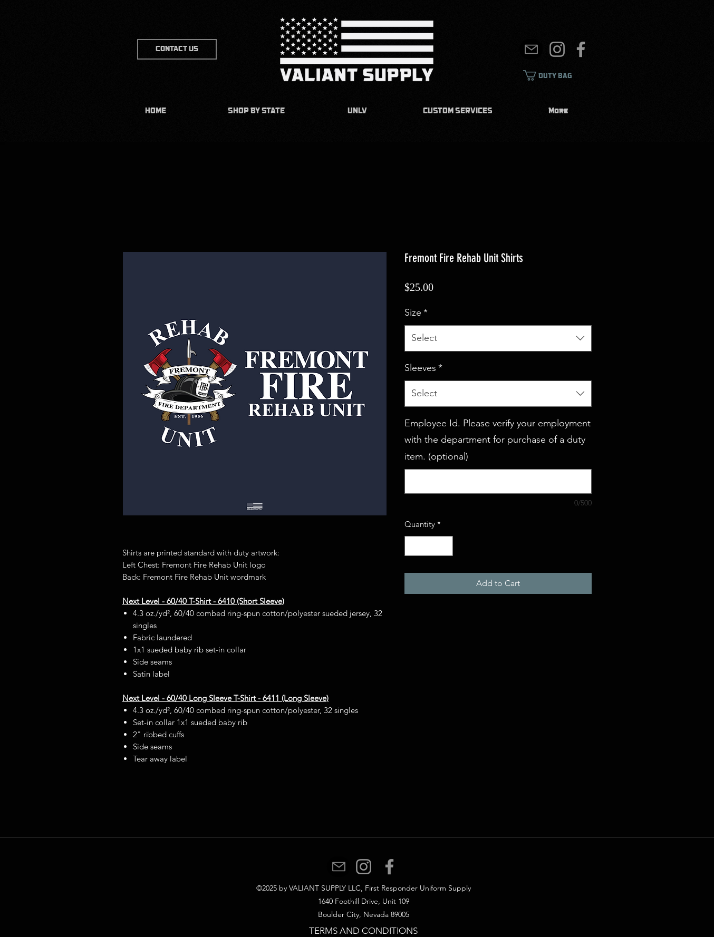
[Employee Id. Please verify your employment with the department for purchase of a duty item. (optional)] (498, 481)
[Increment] (445, 546)
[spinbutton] (429, 546)
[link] (555, 75)
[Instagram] (557, 49)
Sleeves (423, 368)
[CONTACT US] (177, 49)
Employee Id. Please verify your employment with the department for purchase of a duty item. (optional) (497, 439)
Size (416, 312)
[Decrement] (413, 546)
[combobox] (498, 338)
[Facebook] (581, 49)
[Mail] (531, 49)
